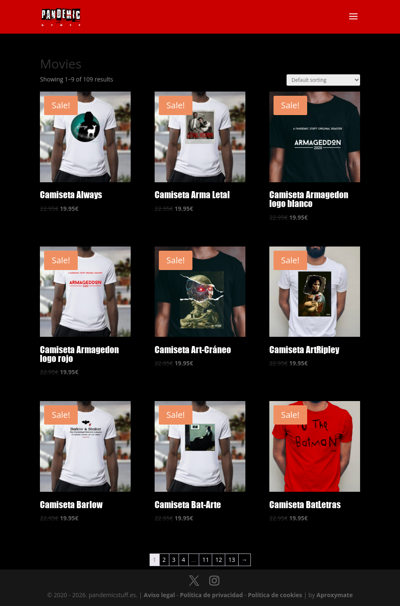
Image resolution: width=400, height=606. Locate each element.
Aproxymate (334, 595)
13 (231, 560)
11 (205, 560)
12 (218, 560)
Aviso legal (159, 595)
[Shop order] (323, 80)
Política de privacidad (211, 595)
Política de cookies (275, 595)
